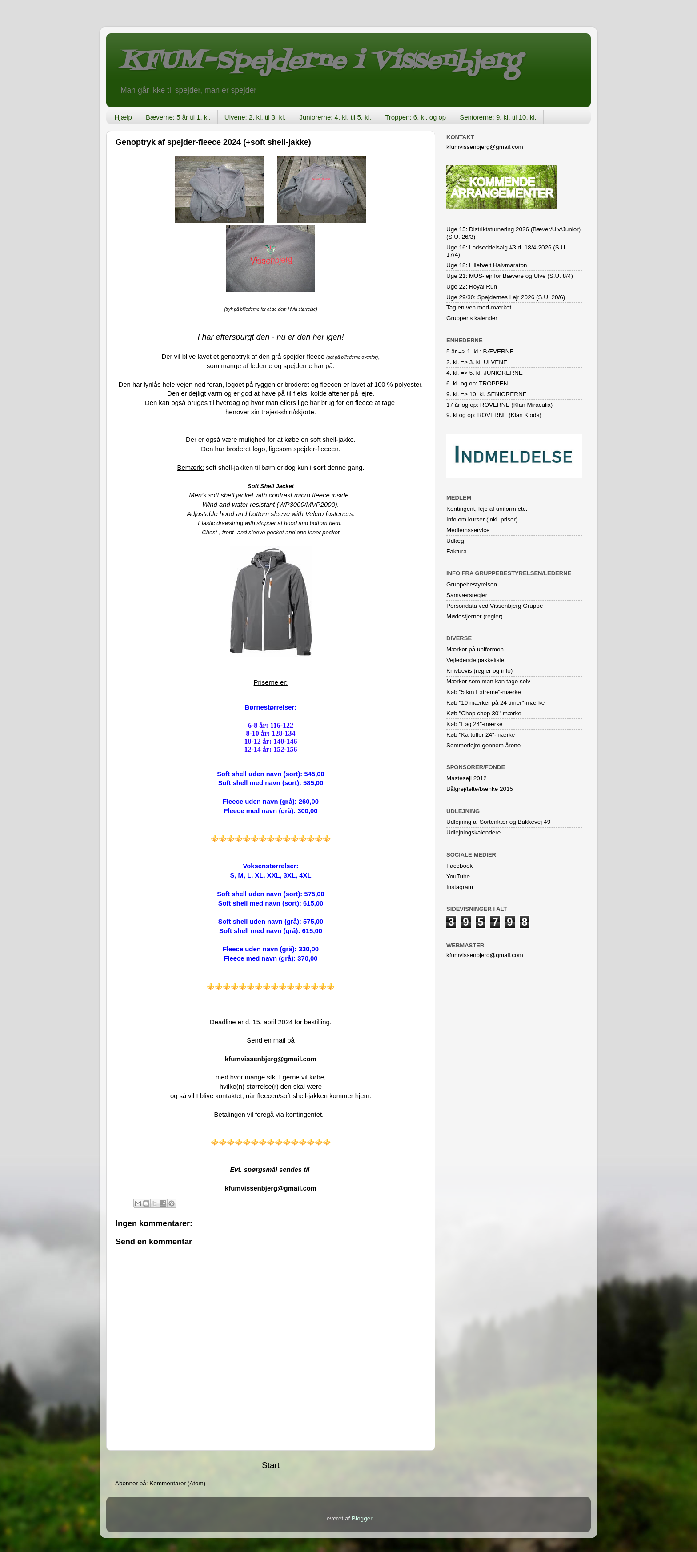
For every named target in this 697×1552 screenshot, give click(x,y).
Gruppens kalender (471, 318)
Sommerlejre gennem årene (483, 745)
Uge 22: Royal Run (471, 286)
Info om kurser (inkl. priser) (482, 519)
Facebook (459, 865)
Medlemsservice (468, 530)
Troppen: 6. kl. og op (415, 117)
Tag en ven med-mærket (478, 307)
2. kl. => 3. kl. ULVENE (476, 362)
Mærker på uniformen (475, 649)
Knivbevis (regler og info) (479, 670)
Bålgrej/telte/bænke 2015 (479, 789)
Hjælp (123, 117)
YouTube (458, 876)
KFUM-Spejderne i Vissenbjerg (320, 61)
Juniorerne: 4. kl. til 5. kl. (335, 117)
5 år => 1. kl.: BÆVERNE (480, 351)
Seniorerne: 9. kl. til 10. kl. (498, 117)
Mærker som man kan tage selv (488, 681)
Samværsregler (466, 595)
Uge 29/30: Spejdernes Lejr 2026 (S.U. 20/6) (505, 297)
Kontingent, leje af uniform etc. (486, 508)
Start (271, 1465)
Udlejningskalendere (473, 832)
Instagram (459, 887)
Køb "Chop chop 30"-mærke (483, 713)
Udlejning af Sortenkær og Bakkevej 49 (498, 821)
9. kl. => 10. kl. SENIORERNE (486, 394)
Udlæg (455, 540)
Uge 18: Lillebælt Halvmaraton (486, 265)
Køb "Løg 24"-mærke (474, 724)
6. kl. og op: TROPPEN (477, 383)
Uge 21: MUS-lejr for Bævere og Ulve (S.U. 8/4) (509, 276)
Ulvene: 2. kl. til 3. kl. (255, 117)
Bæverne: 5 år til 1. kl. (178, 117)
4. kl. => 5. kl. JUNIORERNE (484, 372)
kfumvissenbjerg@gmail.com (270, 1059)
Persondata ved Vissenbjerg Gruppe (494, 605)
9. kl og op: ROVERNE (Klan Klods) (493, 415)
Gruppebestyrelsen (471, 584)
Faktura (456, 551)
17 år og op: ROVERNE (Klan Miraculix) (499, 404)
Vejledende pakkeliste (475, 660)
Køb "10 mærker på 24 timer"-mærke (495, 702)
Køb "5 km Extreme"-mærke (483, 692)
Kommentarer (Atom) (177, 1483)
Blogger (362, 1518)
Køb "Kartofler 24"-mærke (480, 734)
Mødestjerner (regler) (474, 616)
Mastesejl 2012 (466, 778)
